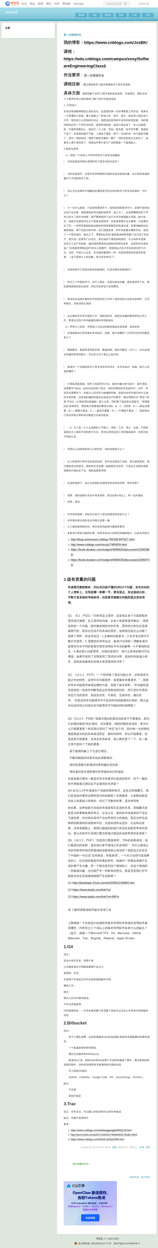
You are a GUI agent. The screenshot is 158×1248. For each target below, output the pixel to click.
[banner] (11, 3)
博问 (48, 3)
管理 (148, 15)
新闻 (40, 3)
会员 (24, 3)
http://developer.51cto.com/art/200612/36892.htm (104, 882)
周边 (32, 3)
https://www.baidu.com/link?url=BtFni (96, 896)
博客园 (81, 15)
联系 (121, 15)
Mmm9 (11, 12)
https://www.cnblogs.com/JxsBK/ (116, 42)
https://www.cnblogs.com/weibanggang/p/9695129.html (101, 1130)
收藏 (142, 1147)
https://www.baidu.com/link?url (92, 889)
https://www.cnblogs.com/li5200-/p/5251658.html (97, 1139)
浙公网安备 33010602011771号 (92, 1243)
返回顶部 (145, 1177)
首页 (94, 15)
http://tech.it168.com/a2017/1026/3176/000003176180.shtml (104, 1134)
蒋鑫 (114, 1147)
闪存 (57, 3)
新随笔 (108, 15)
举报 (147, 1147)
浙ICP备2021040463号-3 (127, 1243)
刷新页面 (134, 1177)
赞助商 (66, 3)
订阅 (134, 15)
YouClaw (78, 3)
